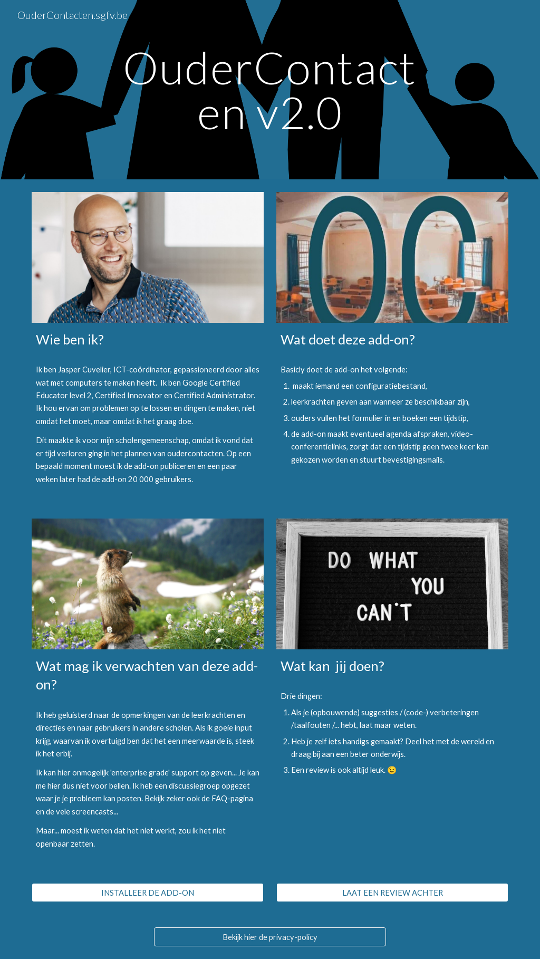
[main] (270, 90)
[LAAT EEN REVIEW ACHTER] (392, 892)
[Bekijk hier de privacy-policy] (270, 937)
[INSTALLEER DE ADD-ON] (148, 892)
